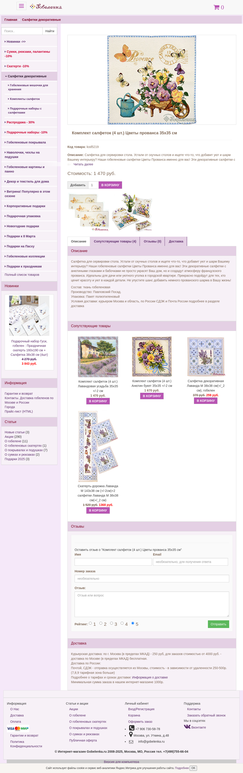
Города (10, 407)
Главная (10, 19)
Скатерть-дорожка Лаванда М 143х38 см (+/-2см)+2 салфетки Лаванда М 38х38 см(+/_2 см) (98, 493)
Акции (9, 436)
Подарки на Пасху (19, 246)
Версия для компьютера (121, 762)
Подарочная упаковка (22, 216)
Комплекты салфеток (24, 99)
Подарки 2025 (15, 459)
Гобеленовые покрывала (25, 142)
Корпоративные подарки (25, 206)
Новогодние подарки (22, 226)
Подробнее (182, 768)
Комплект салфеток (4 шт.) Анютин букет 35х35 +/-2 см (152, 383)
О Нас (14, 709)
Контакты (194, 709)
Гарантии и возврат (19, 393)
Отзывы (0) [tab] (152, 241)
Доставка (17, 715)
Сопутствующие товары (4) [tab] (115, 241)
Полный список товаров (22, 274)
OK (193, 768)
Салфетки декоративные (41, 19)
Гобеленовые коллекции (25, 256)
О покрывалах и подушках (24, 450)
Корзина (134, 715)
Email (157, 554)
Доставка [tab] (176, 241)
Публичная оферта (83, 740)
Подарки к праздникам (23, 266)
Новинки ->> (15, 41)
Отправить (218, 624)
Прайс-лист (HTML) (19, 411)
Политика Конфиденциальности (26, 744)
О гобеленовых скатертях (23, 445)
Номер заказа (85, 571)
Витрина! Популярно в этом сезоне (27, 194)
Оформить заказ (140, 721)
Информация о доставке (150, 677)
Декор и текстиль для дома (27, 181)
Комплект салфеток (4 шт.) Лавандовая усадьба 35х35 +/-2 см (98, 386)
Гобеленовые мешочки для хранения (28, 87)
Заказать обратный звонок (206, 715)
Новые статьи (15, 432)
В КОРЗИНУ (110, 185)
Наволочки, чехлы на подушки (22, 155)
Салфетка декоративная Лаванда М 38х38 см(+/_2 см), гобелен (205, 385)
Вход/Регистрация (141, 709)
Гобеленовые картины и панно (24, 169)
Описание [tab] (78, 241)
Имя (78, 554)
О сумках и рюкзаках (20, 454)
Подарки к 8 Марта (20, 236)
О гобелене (13, 441)
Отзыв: (80, 588)
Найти (49, 31)
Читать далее (83, 164)
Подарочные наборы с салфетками (25, 110)
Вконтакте (195, 727)
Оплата (15, 721)
